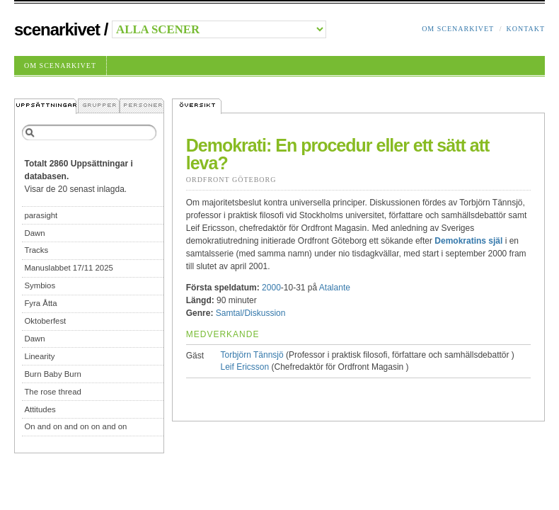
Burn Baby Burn (52, 374)
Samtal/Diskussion (251, 313)
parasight (40, 215)
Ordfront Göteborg (231, 179)
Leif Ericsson (245, 367)
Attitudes (39, 409)
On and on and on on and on (75, 426)
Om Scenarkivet (458, 29)
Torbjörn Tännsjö (252, 355)
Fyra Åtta (40, 303)
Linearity (39, 356)
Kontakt (525, 29)
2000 (271, 288)
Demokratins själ (468, 241)
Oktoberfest (45, 321)
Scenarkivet (57, 29)
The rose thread (52, 391)
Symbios (39, 285)
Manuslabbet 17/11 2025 (68, 268)
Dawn (34, 233)
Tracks (36, 250)
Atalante (334, 288)
